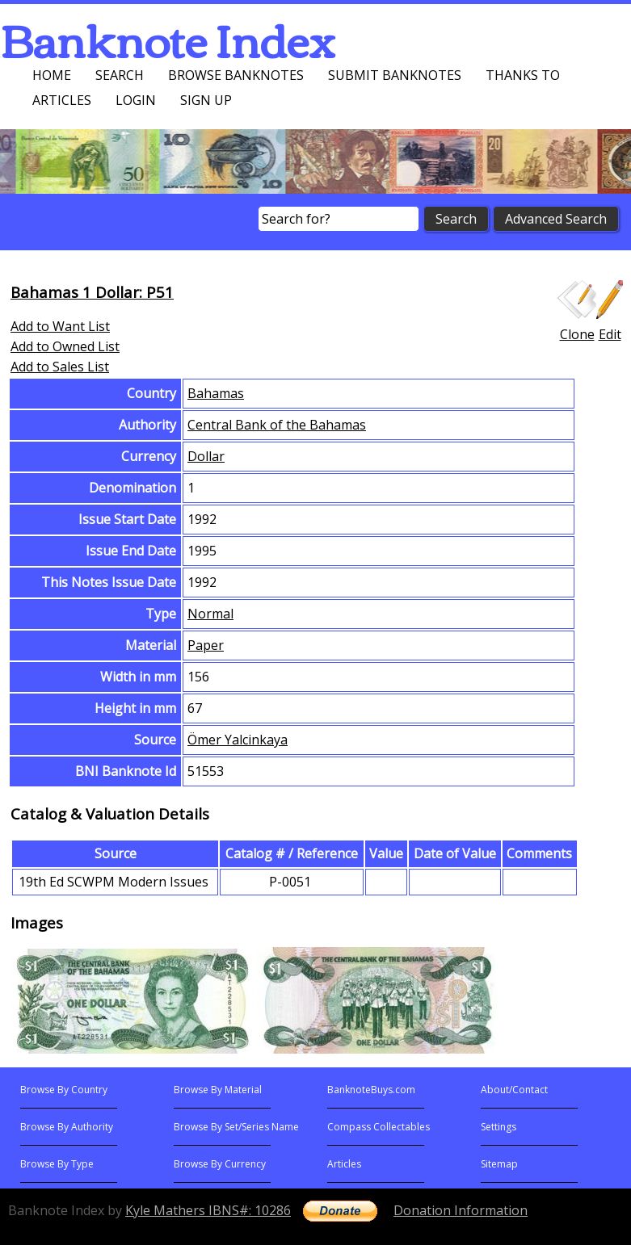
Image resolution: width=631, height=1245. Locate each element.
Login (136, 100)
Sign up (206, 100)
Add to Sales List (60, 366)
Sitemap (499, 1164)
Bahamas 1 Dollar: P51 (92, 292)
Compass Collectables (378, 1127)
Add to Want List (60, 326)
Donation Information (460, 1210)
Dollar (206, 456)
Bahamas (215, 393)
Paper (205, 645)
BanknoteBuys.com (371, 1089)
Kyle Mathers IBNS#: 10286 (208, 1210)
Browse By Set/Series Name (236, 1127)
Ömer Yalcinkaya (237, 739)
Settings (498, 1127)
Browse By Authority (66, 1127)
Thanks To (523, 75)
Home (51, 75)
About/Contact (514, 1089)
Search (119, 75)
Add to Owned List (65, 346)
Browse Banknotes (236, 75)
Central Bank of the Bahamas (276, 425)
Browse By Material (218, 1089)
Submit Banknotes (394, 75)
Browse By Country (63, 1089)
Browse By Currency (220, 1164)
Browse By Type (57, 1164)
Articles (61, 100)
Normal (210, 613)
